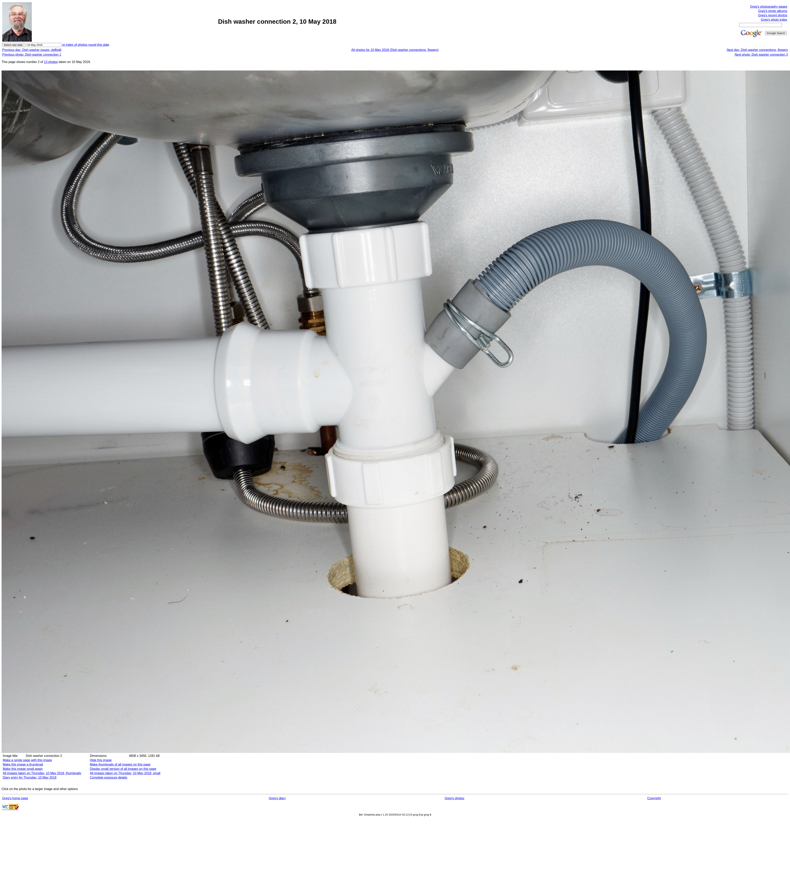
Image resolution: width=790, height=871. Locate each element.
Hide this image (101, 760)
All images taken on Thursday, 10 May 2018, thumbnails (42, 773)
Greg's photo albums (772, 11)
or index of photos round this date (85, 44)
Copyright (654, 798)
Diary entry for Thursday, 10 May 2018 (29, 777)
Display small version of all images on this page (123, 768)
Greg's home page (15, 798)
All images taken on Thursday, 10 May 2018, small (125, 773)
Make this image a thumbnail (23, 764)
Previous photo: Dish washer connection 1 (31, 54)
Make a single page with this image (27, 760)
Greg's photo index (774, 19)
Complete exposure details (108, 777)
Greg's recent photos (772, 15)
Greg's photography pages (768, 6)
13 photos (51, 62)
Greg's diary (277, 798)
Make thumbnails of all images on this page (120, 764)
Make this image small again (23, 768)
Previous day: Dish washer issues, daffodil (31, 50)
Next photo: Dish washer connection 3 (761, 54)
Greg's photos (454, 798)
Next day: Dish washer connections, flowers (757, 50)
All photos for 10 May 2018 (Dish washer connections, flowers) (395, 50)
